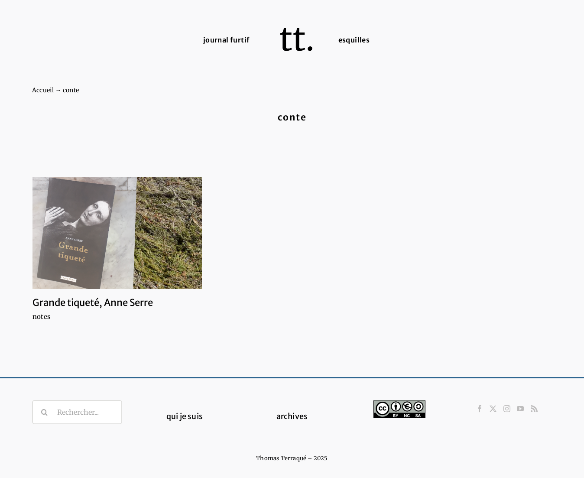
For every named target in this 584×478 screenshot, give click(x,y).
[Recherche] (44, 412)
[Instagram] (506, 408)
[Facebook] (479, 408)
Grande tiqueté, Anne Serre (92, 302)
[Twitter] (493, 408)
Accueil (43, 90)
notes (41, 316)
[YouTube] (520, 408)
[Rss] (534, 408)
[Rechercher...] (77, 412)
